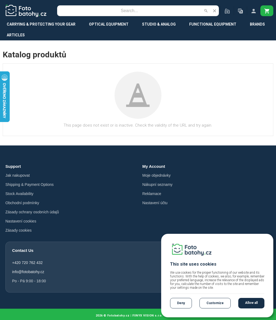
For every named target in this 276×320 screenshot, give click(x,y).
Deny (181, 303)
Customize (215, 303)
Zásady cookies (18, 230)
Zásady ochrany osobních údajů (32, 212)
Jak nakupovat (17, 175)
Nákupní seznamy (157, 184)
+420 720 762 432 (27, 262)
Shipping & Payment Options (29, 184)
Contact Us (22, 250)
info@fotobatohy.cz (28, 272)
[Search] (129, 11)
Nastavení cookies (20, 221)
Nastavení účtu (154, 203)
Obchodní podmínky (22, 203)
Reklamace (151, 194)
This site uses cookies (193, 264)
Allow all (251, 303)
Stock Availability (19, 194)
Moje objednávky (156, 175)
